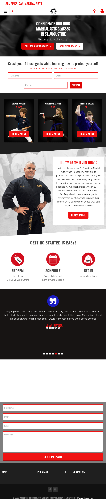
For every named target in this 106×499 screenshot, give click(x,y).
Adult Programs (70, 46)
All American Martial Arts (24, 3)
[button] (53, 11)
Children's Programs (38, 46)
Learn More (19, 134)
